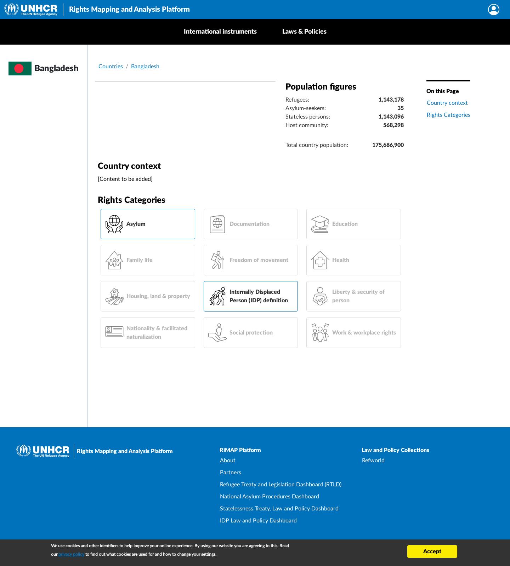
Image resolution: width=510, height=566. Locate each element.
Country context (447, 103)
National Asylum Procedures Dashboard (269, 496)
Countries (110, 66)
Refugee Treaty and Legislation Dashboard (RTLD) (280, 484)
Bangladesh (145, 66)
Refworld (373, 460)
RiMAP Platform (240, 450)
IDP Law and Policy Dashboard (258, 521)
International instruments (220, 32)
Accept (432, 551)
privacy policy (71, 554)
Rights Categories (448, 115)
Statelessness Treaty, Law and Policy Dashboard (279, 508)
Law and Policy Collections (395, 450)
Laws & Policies (304, 32)
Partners (230, 472)
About (228, 460)
